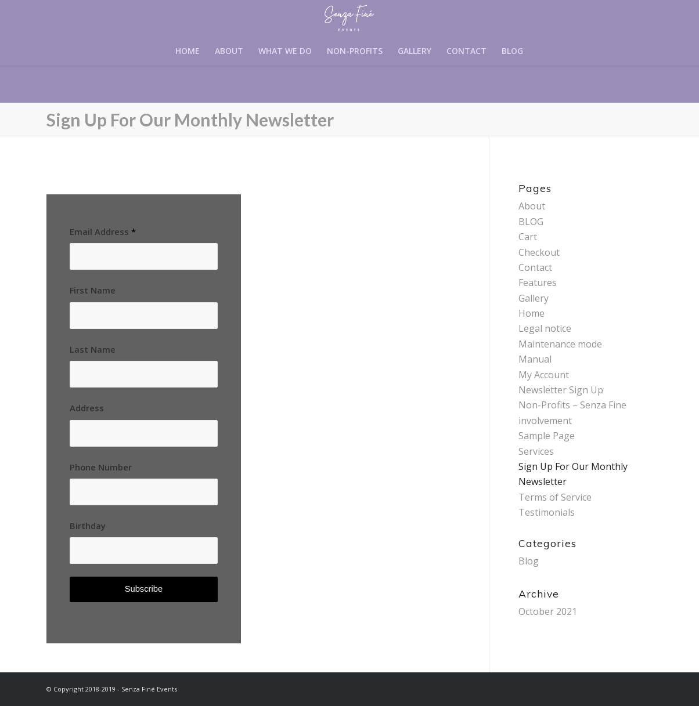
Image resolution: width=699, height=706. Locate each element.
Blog (528, 561)
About (531, 206)
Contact (535, 267)
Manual (535, 359)
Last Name (93, 349)
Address (87, 408)
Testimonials (546, 512)
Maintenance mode (560, 344)
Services (536, 451)
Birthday (88, 525)
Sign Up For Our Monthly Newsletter (190, 119)
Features (537, 282)
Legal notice (544, 328)
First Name (93, 290)
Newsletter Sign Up (560, 389)
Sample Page (546, 435)
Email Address (103, 231)
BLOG (530, 221)
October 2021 (547, 611)
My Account (543, 374)
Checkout (539, 252)
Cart (527, 236)
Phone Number (101, 467)
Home (531, 313)
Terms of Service (555, 497)
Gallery (533, 298)
